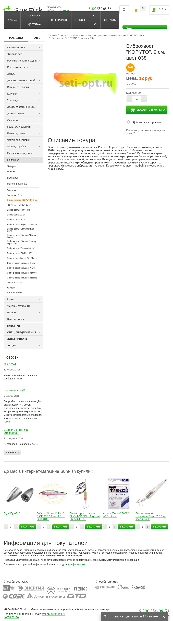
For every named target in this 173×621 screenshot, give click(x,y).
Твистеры (11, 190)
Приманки (13, 159)
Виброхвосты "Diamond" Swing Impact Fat (21, 242)
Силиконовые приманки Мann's (21, 273)
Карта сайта (11, 617)
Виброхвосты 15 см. (16, 220)
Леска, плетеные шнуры (21, 106)
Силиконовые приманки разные (22, 278)
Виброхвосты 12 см (16, 215)
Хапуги (11, 73)
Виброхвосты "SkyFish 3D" (19, 253)
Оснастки (12, 120)
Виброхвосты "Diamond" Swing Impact (21, 236)
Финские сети (15, 54)
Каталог (65, 35)
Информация (59, 20)
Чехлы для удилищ (18, 139)
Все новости (12, 452)
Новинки (13, 325)
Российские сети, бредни (22, 60)
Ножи (10, 299)
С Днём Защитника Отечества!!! (16, 431)
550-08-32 (100, 8)
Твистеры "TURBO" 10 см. (19, 205)
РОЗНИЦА (16, 37)
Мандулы (11, 166)
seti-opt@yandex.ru (53, 614)
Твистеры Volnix (14, 283)
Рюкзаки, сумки (16, 133)
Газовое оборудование (20, 153)
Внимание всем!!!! (15, 390)
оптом (62, 10)
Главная (12, 20)
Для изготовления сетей (21, 80)
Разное (11, 312)
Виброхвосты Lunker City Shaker (22, 258)
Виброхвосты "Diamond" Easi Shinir (20, 230)
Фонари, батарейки (18, 305)
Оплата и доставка (34, 20)
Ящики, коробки (16, 146)
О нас (94, 20)
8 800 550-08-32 (154, 611)
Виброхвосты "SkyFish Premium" (22, 225)
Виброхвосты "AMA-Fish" (18, 210)
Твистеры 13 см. (14, 195)
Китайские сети (16, 47)
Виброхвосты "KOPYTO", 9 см (22, 200)
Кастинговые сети (17, 67)
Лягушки (11, 288)
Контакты (109, 20)
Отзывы (79, 20)
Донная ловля (15, 113)
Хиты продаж (17, 338)
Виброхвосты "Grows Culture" (20, 248)
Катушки (12, 93)
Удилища (12, 100)
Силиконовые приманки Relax (21, 263)
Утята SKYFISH (14, 293)
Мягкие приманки (97, 35)
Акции (11, 345)
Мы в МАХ (10, 364)
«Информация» (76, 564)
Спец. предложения (21, 332)
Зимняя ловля (15, 319)
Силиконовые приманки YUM (21, 268)
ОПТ (37, 37)
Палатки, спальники (19, 126)
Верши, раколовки (18, 87)
